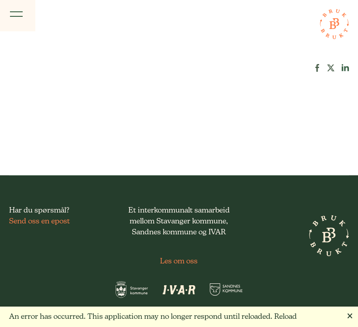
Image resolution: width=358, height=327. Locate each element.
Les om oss (179, 261)
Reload (285, 316)
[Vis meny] (17, 15)
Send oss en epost (39, 221)
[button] (317, 68)
